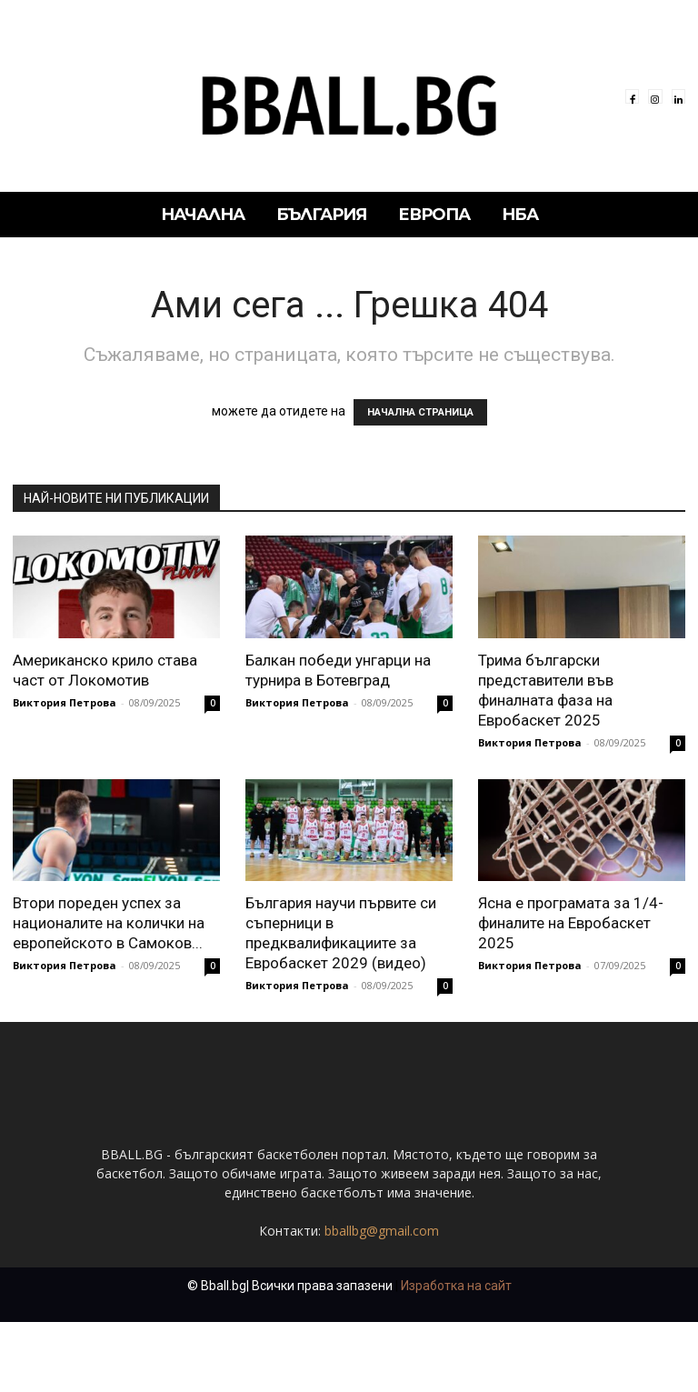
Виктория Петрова (64, 702)
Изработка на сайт (456, 1355)
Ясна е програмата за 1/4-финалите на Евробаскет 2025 (570, 923)
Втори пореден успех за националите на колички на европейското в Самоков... (108, 923)
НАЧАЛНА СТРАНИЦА (420, 412)
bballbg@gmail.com (381, 1300)
